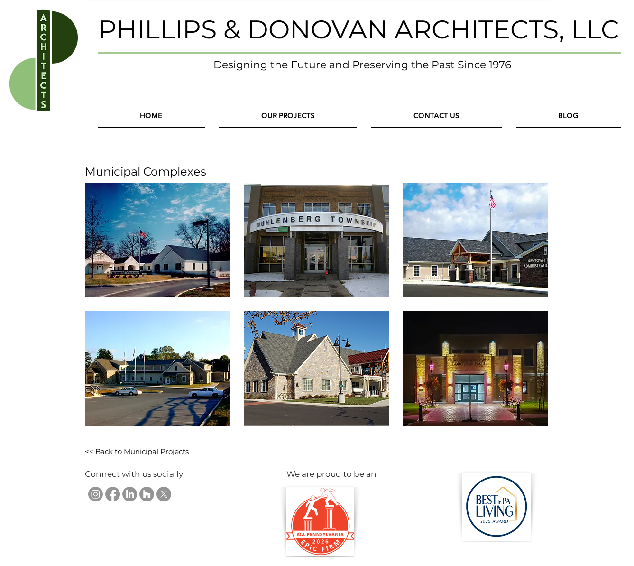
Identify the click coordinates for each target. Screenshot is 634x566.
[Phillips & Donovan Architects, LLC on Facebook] (112, 494)
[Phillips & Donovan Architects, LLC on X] (163, 494)
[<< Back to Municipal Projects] (137, 452)
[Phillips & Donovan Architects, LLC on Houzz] (146, 494)
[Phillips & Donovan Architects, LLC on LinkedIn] (129, 494)
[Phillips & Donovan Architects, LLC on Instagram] (95, 494)
